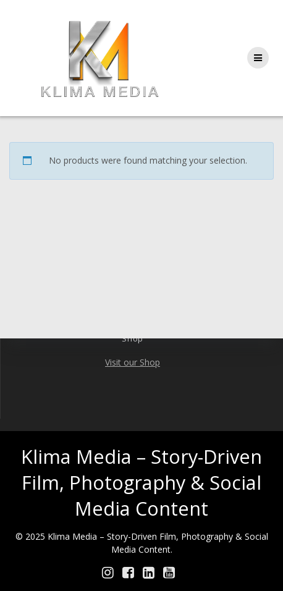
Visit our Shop (132, 362)
